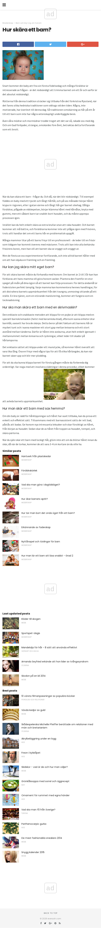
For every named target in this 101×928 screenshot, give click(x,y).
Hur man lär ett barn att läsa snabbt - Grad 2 (47, 555)
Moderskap (7, 23)
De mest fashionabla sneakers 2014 (41, 838)
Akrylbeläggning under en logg (38, 738)
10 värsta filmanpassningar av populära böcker (48, 696)
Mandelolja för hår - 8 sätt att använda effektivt (49, 647)
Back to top (50, 913)
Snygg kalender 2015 (32, 852)
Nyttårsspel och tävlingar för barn (40, 541)
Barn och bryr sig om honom (29, 23)
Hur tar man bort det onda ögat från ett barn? (48, 513)
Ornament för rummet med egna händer (45, 795)
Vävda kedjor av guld (33, 710)
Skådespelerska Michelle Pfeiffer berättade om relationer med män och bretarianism (57, 726)
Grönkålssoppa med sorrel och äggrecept (45, 781)
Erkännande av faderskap (36, 527)
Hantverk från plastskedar (36, 456)
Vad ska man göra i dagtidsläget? (40, 484)
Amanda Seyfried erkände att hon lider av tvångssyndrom (54, 661)
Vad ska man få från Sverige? (38, 809)
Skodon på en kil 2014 (33, 675)
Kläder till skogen (31, 619)
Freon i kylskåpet (30, 752)
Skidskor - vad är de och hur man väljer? (44, 767)
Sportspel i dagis (30, 633)
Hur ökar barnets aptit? (34, 499)
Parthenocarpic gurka (33, 824)
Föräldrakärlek (29, 470)
